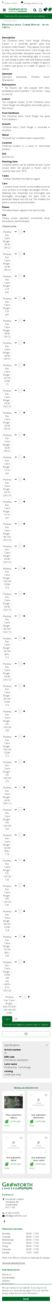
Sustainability (8, 1277)
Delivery (6, 1280)
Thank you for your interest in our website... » (26, 16)
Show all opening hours (13, 1262)
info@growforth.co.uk (33, 3)
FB (4, 1221)
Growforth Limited (14, 1199)
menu (4, 10)
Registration (8, 1283)
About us (6, 1274)
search (34, 10)
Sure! (26, 1298)
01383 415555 (10, 3)
